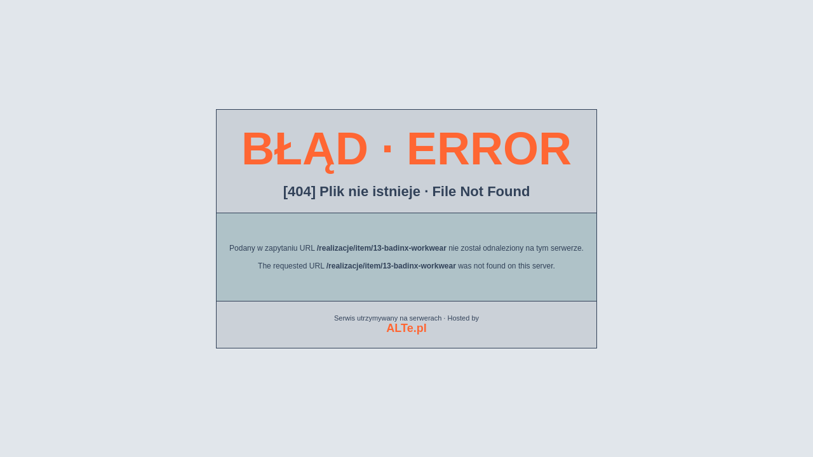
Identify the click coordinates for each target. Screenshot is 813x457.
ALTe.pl (406, 328)
